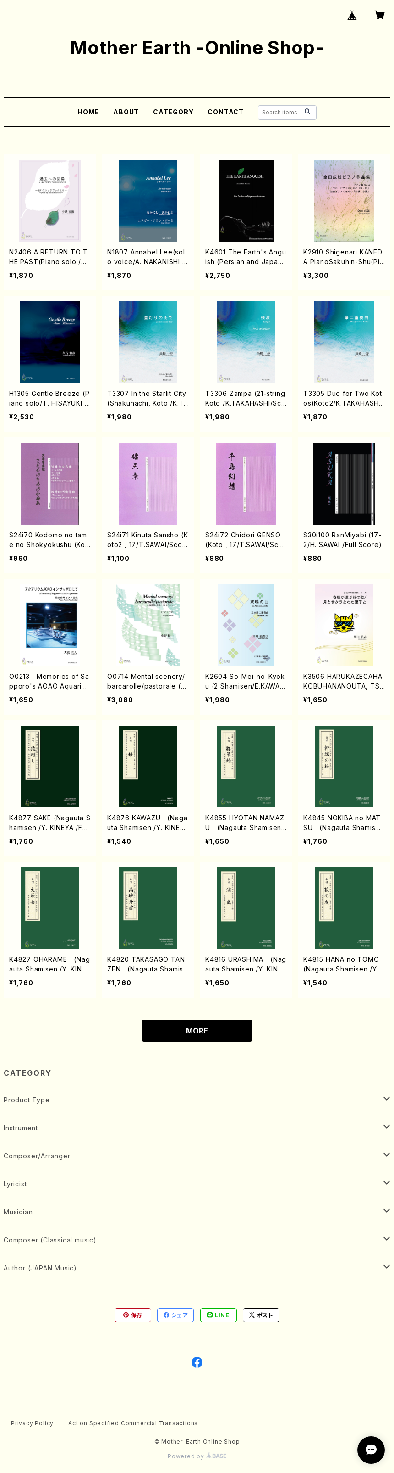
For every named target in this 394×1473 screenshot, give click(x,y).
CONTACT (226, 112)
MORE (197, 1030)
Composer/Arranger (37, 1156)
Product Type (27, 1100)
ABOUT (126, 112)
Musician (18, 1212)
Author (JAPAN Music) (40, 1268)
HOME (88, 112)
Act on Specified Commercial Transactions (133, 1423)
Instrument (21, 1128)
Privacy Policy (32, 1423)
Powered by (197, 1456)
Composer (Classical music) (50, 1240)
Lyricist (15, 1184)
